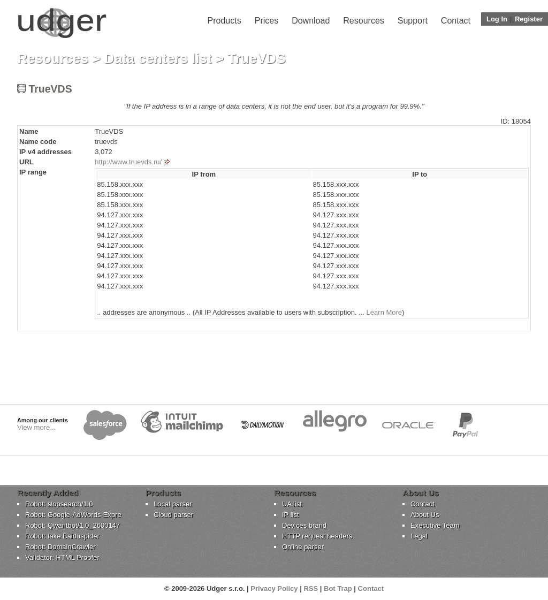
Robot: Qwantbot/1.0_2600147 (72, 525)
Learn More (384, 312)
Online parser (303, 547)
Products (224, 20)
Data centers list (158, 58)
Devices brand (304, 525)
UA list (292, 504)
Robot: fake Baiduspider (62, 536)
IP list (290, 515)
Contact (455, 20)
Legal (419, 536)
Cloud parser (173, 515)
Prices (266, 20)
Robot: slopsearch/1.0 (59, 504)
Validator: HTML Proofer (62, 557)
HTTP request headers (317, 536)
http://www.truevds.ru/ (128, 162)
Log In (496, 19)
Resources (363, 20)
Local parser (173, 504)
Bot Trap (338, 588)
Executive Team (435, 525)
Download (311, 20)
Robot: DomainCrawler (60, 547)
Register (529, 19)
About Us (424, 515)
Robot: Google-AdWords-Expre (73, 515)
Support (413, 20)
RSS (310, 588)
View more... (36, 427)
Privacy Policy (274, 588)
